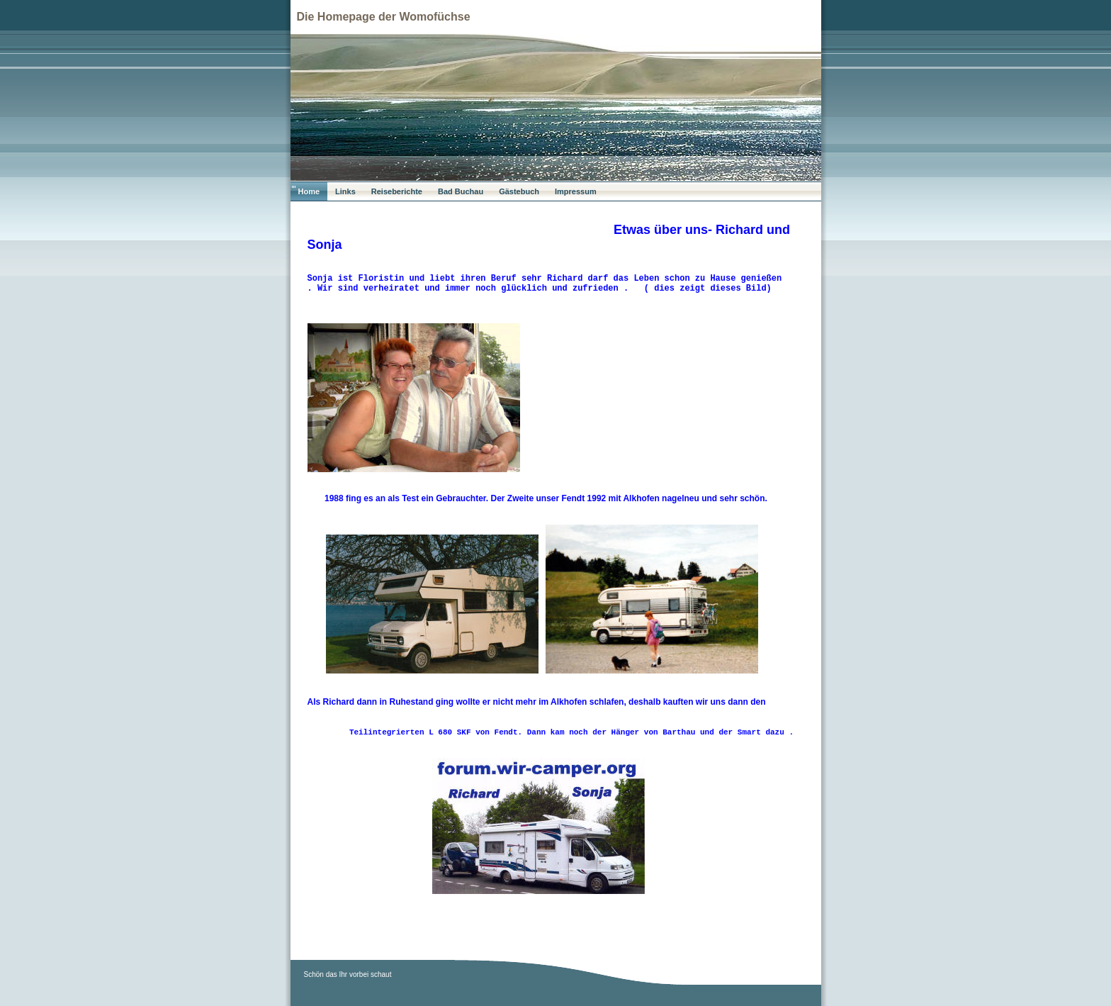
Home (309, 191)
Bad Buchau (460, 191)
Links (345, 191)
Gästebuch (519, 191)
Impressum (576, 191)
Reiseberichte (396, 191)
